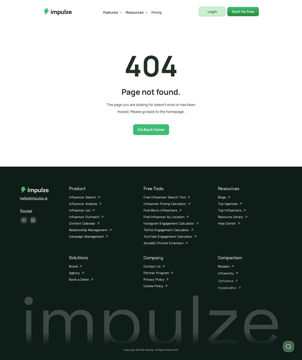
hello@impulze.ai (33, 198)
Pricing (156, 12)
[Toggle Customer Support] (288, 346)
